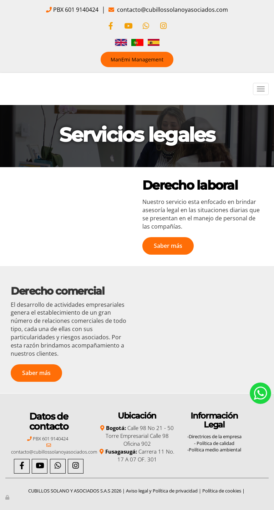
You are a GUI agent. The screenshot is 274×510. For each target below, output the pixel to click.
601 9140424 (81, 10)
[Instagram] (163, 27)
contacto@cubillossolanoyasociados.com (172, 10)
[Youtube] (128, 27)
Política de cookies (221, 491)
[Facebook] (110, 27)
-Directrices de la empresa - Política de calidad (214, 439)
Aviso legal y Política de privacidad (162, 491)
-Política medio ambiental (214, 449)
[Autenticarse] (7, 497)
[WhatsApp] (145, 27)
